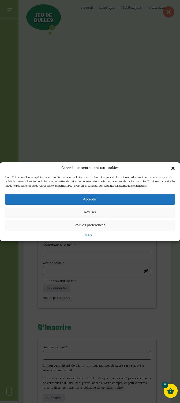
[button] (173, 168)
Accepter (90, 199)
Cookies (88, 235)
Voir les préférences (90, 225)
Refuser (90, 212)
